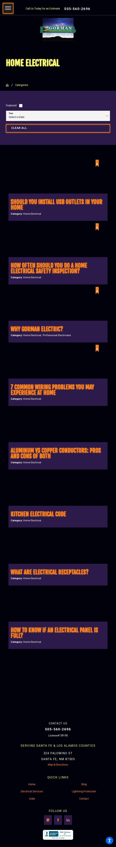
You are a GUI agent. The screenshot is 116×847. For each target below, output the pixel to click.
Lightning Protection (84, 798)
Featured (11, 106)
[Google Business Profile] (48, 827)
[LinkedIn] (68, 827)
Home (31, 791)
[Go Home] (8, 86)
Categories (21, 85)
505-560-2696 (77, 9)
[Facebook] (58, 827)
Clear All (19, 128)
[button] (109, 840)
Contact (84, 805)
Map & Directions (58, 771)
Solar (32, 805)
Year (11, 114)
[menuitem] (32, 791)
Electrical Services (32, 798)
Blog (84, 791)
